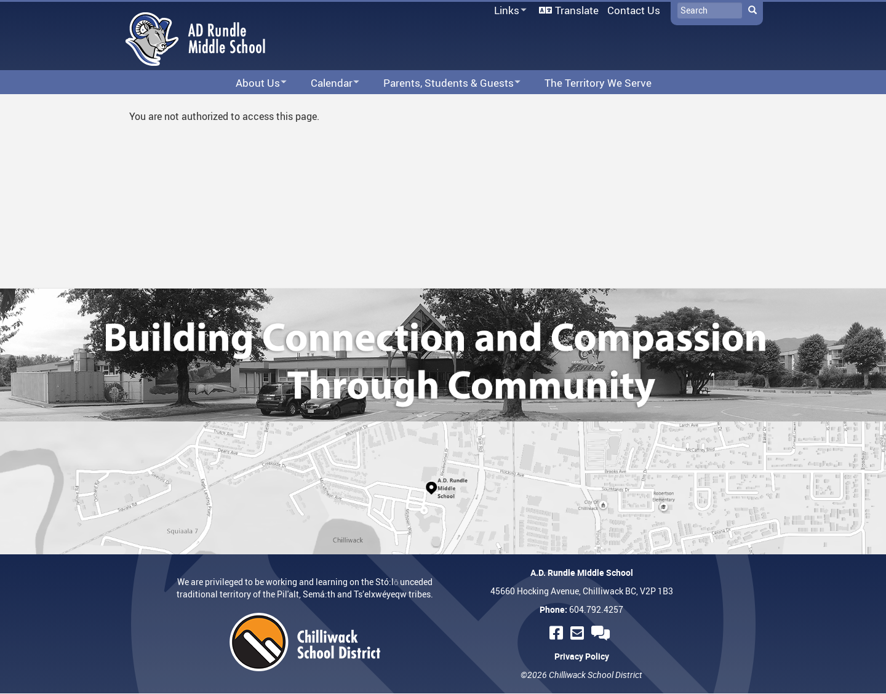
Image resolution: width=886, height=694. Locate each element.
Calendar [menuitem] (327, 83)
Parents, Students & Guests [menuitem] (444, 83)
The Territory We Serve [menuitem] (598, 83)
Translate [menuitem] (577, 10)
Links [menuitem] (508, 10)
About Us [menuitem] (253, 83)
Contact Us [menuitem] (633, 10)
